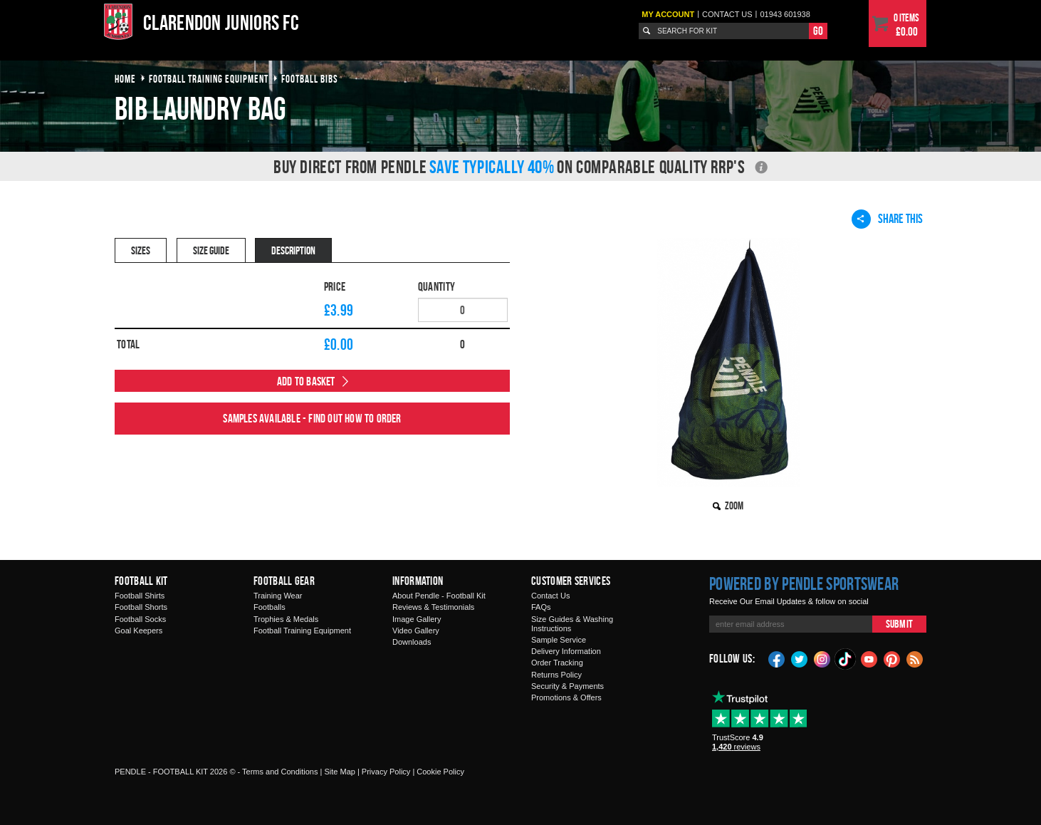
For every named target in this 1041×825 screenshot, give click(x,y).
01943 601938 (785, 14)
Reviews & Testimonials (433, 607)
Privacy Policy (386, 771)
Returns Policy (556, 674)
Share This (887, 219)
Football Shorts (141, 607)
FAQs (541, 607)
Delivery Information (566, 651)
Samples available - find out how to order (312, 418)
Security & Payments (567, 686)
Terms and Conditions (280, 771)
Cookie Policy (440, 771)
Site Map (339, 771)
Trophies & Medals (285, 619)
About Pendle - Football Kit (439, 595)
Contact (727, 14)
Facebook (776, 658)
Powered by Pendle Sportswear (804, 583)
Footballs (269, 607)
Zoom (734, 505)
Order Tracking (557, 662)
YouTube (869, 658)
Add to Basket (306, 381)
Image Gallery (416, 619)
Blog (915, 658)
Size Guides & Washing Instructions (572, 624)
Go (818, 30)
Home (125, 78)
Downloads (411, 642)
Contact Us (550, 595)
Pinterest (892, 658)
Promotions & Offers (566, 697)
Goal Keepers (138, 630)
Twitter (799, 658)
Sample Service (558, 639)
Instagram (822, 658)
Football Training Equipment (302, 630)
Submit (899, 624)
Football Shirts (139, 595)
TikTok (846, 659)
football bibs (309, 78)
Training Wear (277, 595)
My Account (668, 14)
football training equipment (208, 78)
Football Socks (140, 619)
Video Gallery (415, 630)
